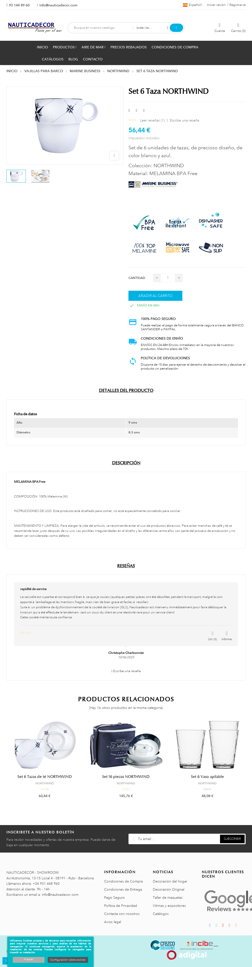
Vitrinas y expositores (169, 905)
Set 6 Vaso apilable (207, 776)
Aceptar (28, 959)
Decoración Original (168, 889)
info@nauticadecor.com (58, 5)
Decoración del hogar (170, 881)
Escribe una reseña (184, 120)
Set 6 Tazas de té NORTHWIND (44, 776)
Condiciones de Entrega (123, 889)
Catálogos (161, 914)
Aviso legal (112, 922)
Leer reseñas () (152, 120)
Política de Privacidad (120, 905)
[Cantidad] (167, 278)
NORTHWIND (44, 783)
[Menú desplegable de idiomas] (192, 5)
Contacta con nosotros (122, 914)
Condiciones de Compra (123, 881)
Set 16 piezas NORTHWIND (126, 776)
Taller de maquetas (167, 897)
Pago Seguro (114, 897)
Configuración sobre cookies (68, 960)
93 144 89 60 (19, 5)
